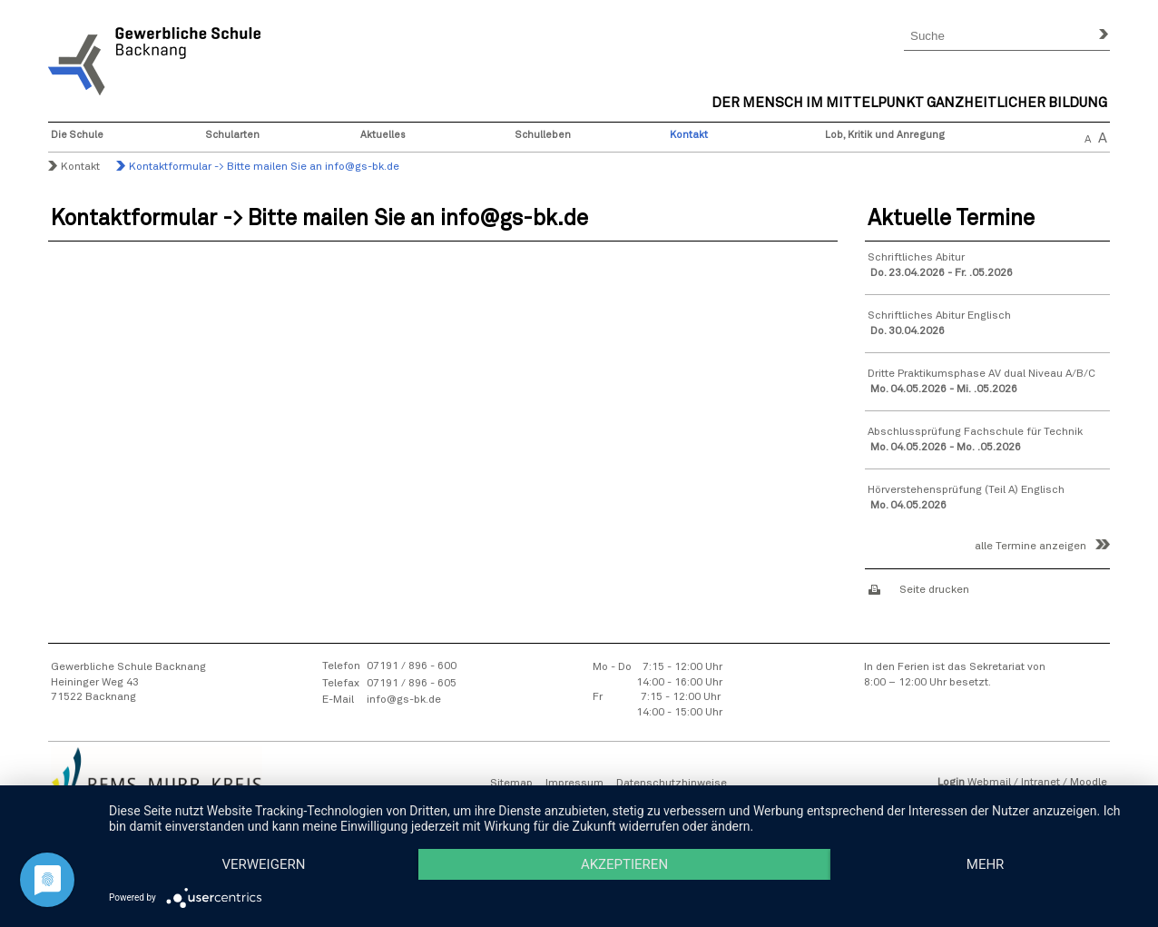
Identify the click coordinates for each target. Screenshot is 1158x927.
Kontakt (689, 135)
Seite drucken (934, 590)
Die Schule (77, 135)
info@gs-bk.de (404, 700)
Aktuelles (383, 135)
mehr (986, 864)
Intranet (1040, 782)
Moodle (1088, 782)
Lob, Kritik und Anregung (885, 135)
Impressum (574, 783)
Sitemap (511, 783)
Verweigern (263, 864)
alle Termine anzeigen (1030, 546)
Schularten (233, 135)
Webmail (989, 782)
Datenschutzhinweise (671, 783)
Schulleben (543, 135)
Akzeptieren (624, 864)
